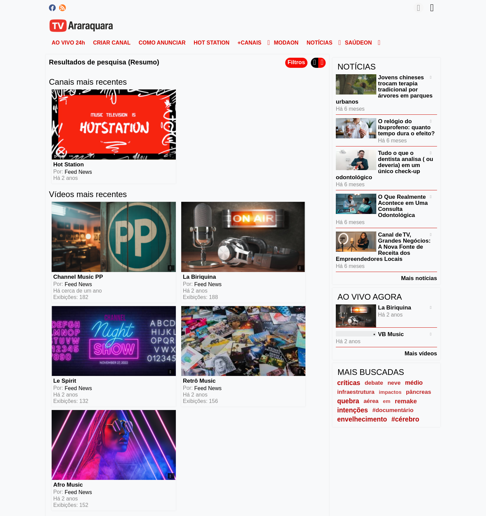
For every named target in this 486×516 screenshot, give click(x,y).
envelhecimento (362, 419)
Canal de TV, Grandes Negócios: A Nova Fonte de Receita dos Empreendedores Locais (383, 247)
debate (373, 383)
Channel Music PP (77, 211)
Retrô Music (276, 211)
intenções (352, 410)
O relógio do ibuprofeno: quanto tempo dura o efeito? (406, 127)
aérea (370, 401)
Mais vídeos (421, 353)
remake (406, 401)
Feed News (77, 139)
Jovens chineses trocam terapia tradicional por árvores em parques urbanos (384, 89)
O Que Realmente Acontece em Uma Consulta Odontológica (403, 206)
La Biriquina (137, 211)
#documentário (392, 410)
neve (394, 383)
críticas (348, 382)
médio (414, 382)
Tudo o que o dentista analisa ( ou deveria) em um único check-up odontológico (384, 165)
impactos (390, 392)
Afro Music (67, 283)
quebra (348, 401)
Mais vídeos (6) (300, 319)
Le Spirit (201, 211)
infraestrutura (356, 392)
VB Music (391, 334)
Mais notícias (419, 278)
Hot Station (67, 132)
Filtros (296, 62)
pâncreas (418, 392)
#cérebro (406, 419)
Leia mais (61, 427)
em (386, 401)
